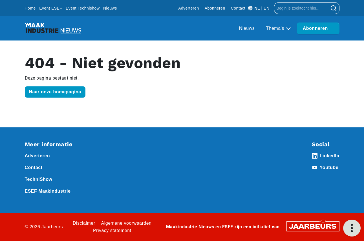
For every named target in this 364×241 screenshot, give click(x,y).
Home (30, 8)
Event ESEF (50, 8)
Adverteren (188, 8)
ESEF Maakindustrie (48, 191)
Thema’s (276, 28)
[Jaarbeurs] (312, 226)
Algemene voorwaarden (126, 223)
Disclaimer (84, 223)
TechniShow (38, 179)
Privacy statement (112, 230)
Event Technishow (83, 8)
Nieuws (110, 8)
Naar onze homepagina (55, 91)
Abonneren (215, 8)
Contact (238, 8)
